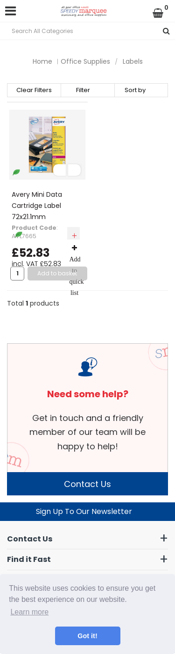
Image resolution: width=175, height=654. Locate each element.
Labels (133, 61)
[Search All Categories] (87, 31)
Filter (83, 90)
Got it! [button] (87, 636)
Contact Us (87, 484)
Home (42, 61)
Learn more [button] (29, 612)
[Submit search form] (166, 31)
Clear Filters (34, 90)
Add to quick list (77, 270)
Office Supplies (85, 61)
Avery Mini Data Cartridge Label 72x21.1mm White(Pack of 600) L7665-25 (44, 217)
